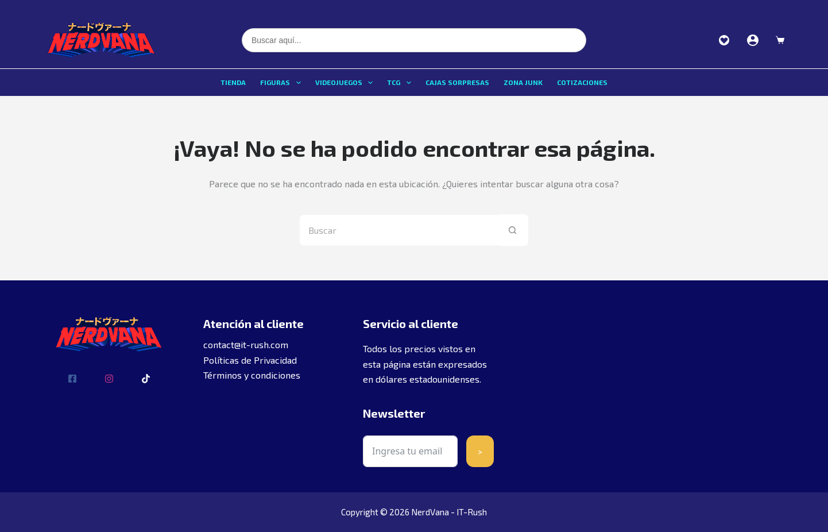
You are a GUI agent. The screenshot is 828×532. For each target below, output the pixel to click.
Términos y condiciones (251, 374)
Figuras (282, 83)
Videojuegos (346, 83)
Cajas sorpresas (457, 82)
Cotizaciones (582, 82)
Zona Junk (523, 82)
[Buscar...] (398, 230)
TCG (401, 83)
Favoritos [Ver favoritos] (724, 40)
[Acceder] (753, 40)
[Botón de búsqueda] (512, 230)
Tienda (233, 82)
